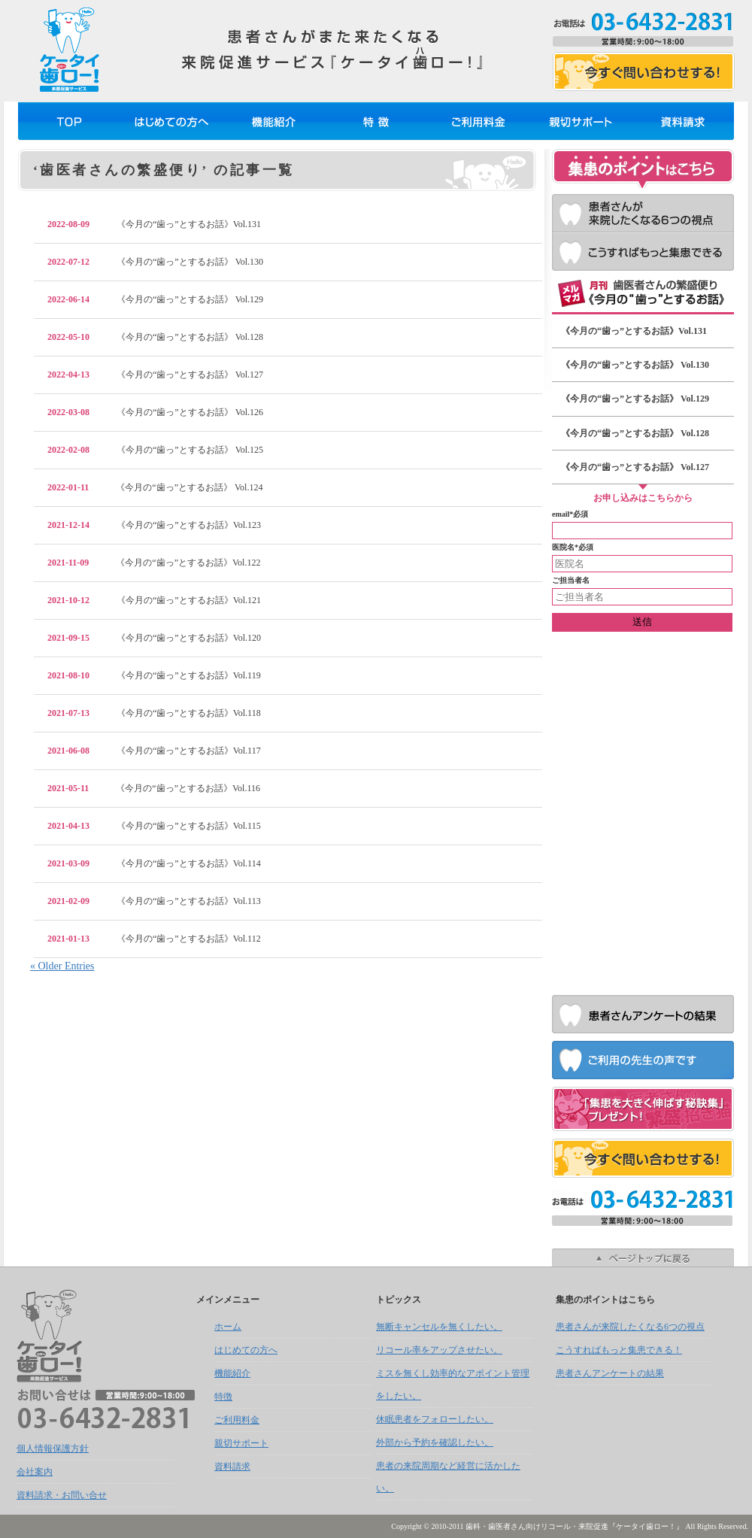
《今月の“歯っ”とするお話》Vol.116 (153, 788)
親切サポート (580, 121)
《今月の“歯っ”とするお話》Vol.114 (154, 863)
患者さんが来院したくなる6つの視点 (643, 213)
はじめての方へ (171, 121)
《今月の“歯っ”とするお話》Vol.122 (153, 562)
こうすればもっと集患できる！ (643, 251)
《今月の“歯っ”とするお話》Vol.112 (154, 938)
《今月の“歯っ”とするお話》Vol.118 (154, 713)
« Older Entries (62, 966)
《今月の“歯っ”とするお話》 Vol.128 (155, 337)
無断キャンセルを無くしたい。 (439, 1326)
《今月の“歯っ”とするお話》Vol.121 (154, 600)
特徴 (376, 121)
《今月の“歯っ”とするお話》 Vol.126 (155, 412)
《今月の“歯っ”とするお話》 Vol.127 (155, 374)
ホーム (69, 121)
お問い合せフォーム (644, 71)
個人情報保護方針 (53, 1448)
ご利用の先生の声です (643, 1060)
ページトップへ (643, 1257)
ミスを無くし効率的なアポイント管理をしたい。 (452, 1384)
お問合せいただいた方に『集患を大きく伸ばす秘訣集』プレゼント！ (643, 1109)
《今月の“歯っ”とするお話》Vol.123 (154, 525)
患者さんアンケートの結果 (643, 1014)
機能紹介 (274, 121)
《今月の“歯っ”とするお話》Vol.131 (154, 224)
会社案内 (35, 1472)
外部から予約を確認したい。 (434, 1442)
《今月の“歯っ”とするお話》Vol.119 (154, 675)
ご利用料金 (478, 121)
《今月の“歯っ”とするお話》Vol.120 (154, 637)
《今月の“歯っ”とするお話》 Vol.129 (155, 299)
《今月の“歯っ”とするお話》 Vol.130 (155, 261)
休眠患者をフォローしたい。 (434, 1419)
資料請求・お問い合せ (62, 1495)
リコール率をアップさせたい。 (439, 1350)
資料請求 (683, 121)
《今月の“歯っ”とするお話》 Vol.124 (154, 487)
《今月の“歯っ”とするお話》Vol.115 (154, 826)
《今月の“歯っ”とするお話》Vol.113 (154, 901)
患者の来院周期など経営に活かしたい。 (448, 1477)
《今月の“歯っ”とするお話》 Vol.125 (155, 449)
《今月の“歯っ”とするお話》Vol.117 (154, 750)
